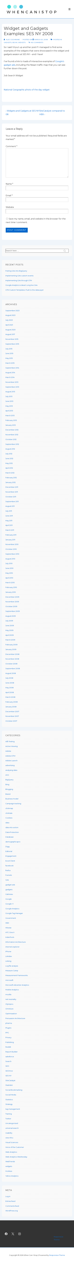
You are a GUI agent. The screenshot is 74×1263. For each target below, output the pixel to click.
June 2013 (9, 401)
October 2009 (11, 606)
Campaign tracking (13, 804)
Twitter (8, 1119)
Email (8, 195)
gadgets (8, 42)
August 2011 (10, 506)
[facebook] (6, 1233)
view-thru (9, 1138)
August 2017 (10, 334)
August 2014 (10, 372)
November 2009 (12, 602)
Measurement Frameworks (16, 975)
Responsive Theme (57, 1255)
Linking (8, 961)
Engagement (10, 856)
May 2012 (9, 463)
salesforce (9, 1057)
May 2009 (9, 630)
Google (8, 899)
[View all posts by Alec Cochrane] (12, 39)
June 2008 (9, 683)
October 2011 (10, 497)
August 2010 (10, 559)
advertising (10, 765)
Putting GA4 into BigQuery (16, 271)
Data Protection (12, 832)
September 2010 (12, 554)
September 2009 (12, 611)
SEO (7, 1066)
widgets (22, 42)
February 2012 (11, 478)
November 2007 (12, 716)
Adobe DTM (10, 756)
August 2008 (10, 673)
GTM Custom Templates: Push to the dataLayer (24, 290)
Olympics (9, 1004)
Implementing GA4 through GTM (18, 280)
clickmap (9, 808)
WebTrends (10, 1161)
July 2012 (8, 454)
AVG (7, 775)
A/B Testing (10, 741)
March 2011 (9, 530)
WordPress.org (11, 1211)
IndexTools (9, 937)
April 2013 (9, 411)
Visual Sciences (11, 1142)
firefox (8, 870)
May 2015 (9, 358)
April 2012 (9, 468)
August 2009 (10, 616)
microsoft (9, 980)
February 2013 (11, 420)
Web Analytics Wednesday (16, 1157)
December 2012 (11, 430)
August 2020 (10, 330)
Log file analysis (11, 966)
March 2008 (10, 697)
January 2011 (10, 540)
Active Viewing (11, 746)
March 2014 (10, 377)
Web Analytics (11, 1152)
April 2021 (9, 325)
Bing (7, 784)
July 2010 (9, 563)
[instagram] (19, 1233)
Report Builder (11, 1052)
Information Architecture (15, 942)
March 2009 (10, 640)
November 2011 (11, 492)
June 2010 (9, 568)
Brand (7, 794)
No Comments (37, 42)
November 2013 (11, 382)
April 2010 (9, 578)
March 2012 (9, 473)
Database (9, 837)
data (7, 823)
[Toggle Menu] (69, 9)
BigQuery (9, 780)
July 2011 (8, 511)
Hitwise (8, 928)
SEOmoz (9, 1071)
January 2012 (10, 482)
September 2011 (12, 501)
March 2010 (10, 582)
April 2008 (9, 692)
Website (10, 207)
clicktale (8, 813)
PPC (7, 1033)
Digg (7, 846)
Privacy (8, 1037)
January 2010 (10, 592)
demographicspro (12, 842)
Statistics (9, 1100)
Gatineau (9, 894)
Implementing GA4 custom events (19, 276)
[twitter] (12, 1233)
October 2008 (11, 664)
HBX (7, 923)
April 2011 (9, 525)
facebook (9, 866)
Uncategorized (11, 1123)
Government (10, 918)
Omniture (9, 1009)
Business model (11, 799)
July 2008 (9, 678)
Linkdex (8, 956)
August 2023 (10, 315)
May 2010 (9, 573)
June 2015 (9, 353)
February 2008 (11, 702)
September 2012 (12, 444)
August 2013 (10, 392)
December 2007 (12, 711)
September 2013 (12, 387)
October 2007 (11, 721)
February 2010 (11, 587)
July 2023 (9, 320)
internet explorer (12, 947)
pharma (8, 1023)
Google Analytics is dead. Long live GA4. (21, 285)
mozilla (8, 994)
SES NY (14, 42)
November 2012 (11, 435)
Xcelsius (8, 1171)
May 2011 (8, 521)
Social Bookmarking (13, 1090)
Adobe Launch (11, 761)
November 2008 (12, 659)
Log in (7, 1196)
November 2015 (11, 339)
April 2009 (9, 635)
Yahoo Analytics (11, 1176)
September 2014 (12, 368)
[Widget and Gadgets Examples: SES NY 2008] (41, 39)
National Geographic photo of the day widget (27, 90)
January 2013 (10, 425)
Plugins (8, 1028)
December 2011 (11, 487)
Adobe (8, 751)
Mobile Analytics (12, 990)
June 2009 (9, 625)
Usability (8, 1133)
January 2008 (10, 707)
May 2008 (9, 688)
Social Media (10, 1095)
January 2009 (10, 649)
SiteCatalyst (10, 1080)
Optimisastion (11, 1014)
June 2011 (9, 516)
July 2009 (9, 621)
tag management (12, 1109)
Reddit (8, 1047)
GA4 (7, 880)
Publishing (9, 1042)
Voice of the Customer (14, 1147)
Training (8, 1114)
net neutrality (10, 999)
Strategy (9, 1104)
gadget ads (10, 885)
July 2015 (8, 349)
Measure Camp (11, 971)
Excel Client (10, 861)
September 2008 (12, 668)
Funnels (8, 875)
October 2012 (10, 439)
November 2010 (11, 544)
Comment (11, 146)
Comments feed (12, 1206)
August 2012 (10, 449)
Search (8, 1061)
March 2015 (9, 363)
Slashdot (9, 1085)
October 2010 (11, 549)
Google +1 (9, 904)
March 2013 (10, 415)
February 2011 (10, 535)
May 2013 (9, 406)
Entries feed (10, 1201)
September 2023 (12, 311)
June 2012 (9, 458)
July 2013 (8, 396)
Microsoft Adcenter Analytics (17, 985)
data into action (11, 827)
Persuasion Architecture (15, 1018)
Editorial (8, 851)
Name (9, 184)
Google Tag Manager (14, 913)
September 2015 (12, 344)
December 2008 (12, 654)
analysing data (11, 770)
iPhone (8, 951)
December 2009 (12, 597)
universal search (12, 1128)
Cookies (8, 818)
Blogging (9, 789)
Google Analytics (12, 909)
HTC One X (9, 932)
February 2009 (11, 645)
